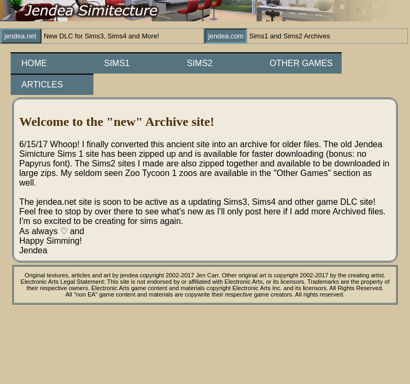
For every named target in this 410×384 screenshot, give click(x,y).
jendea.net (21, 36)
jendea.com (225, 36)
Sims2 (199, 63)
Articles (42, 84)
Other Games (301, 63)
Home (34, 63)
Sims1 (117, 63)
